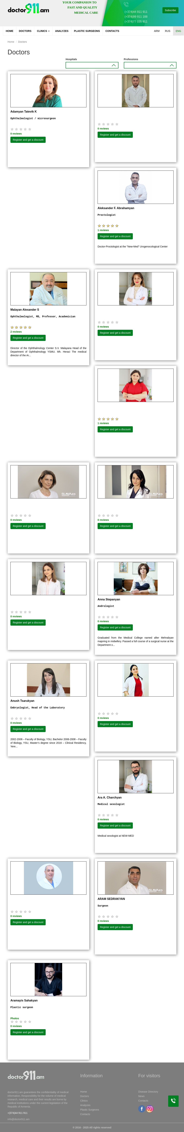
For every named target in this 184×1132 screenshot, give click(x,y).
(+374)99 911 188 (136, 16)
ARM (157, 31)
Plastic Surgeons (87, 31)
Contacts (112, 31)
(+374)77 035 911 (136, 21)
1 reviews (103, 230)
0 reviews (16, 133)
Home (9, 31)
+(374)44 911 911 (17, 1112)
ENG (178, 31)
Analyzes (61, 31)
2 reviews (16, 331)
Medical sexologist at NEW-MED (116, 835)
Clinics (43, 31)
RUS (167, 31)
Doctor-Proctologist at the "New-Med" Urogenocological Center (133, 246)
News (141, 1096)
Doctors (25, 31)
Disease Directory (148, 1091)
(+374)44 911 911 (136, 11)
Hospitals (71, 59)
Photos (14, 1018)
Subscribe (170, 10)
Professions (131, 59)
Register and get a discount (28, 139)
